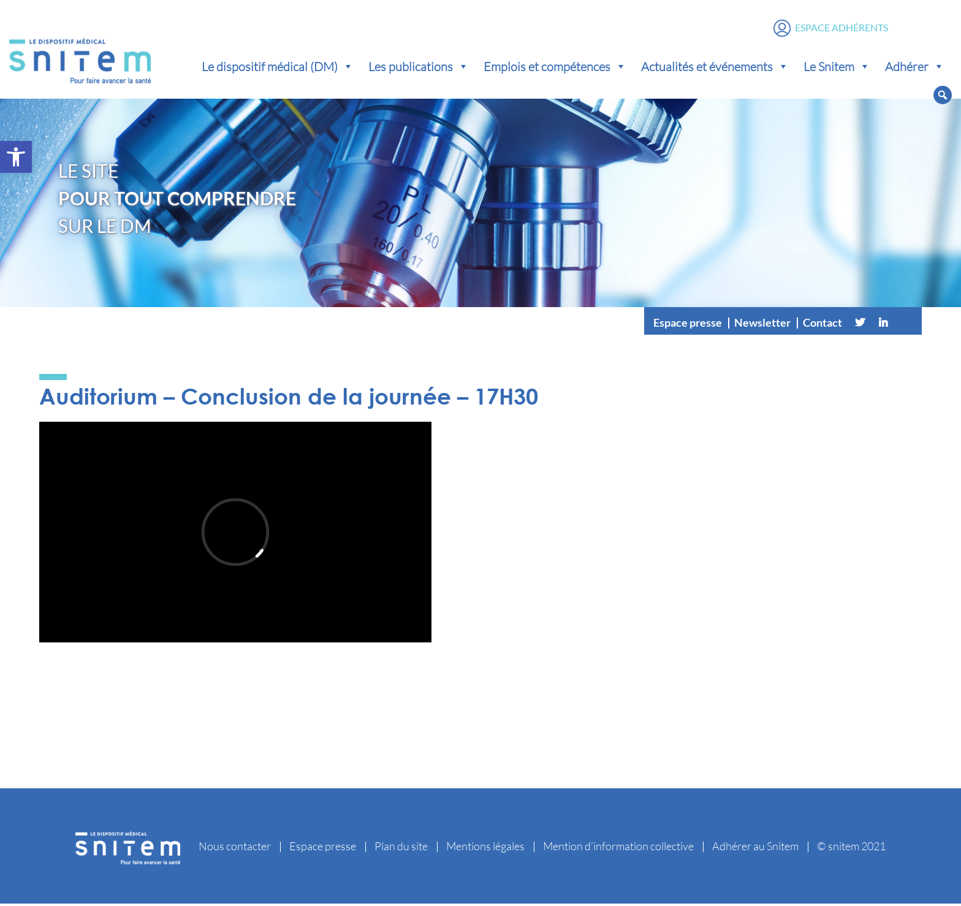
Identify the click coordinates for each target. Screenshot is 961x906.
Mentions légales (485, 848)
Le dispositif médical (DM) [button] (278, 67)
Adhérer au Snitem (755, 848)
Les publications (418, 67)
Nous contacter (235, 848)
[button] (16, 157)
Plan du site (401, 848)
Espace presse (687, 325)
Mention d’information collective (618, 848)
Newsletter (762, 325)
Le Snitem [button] (836, 67)
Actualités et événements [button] (715, 67)
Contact (822, 325)
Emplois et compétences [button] (555, 67)
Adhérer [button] (914, 67)
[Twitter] (860, 325)
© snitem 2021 (851, 848)
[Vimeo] (906, 325)
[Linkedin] (883, 325)
